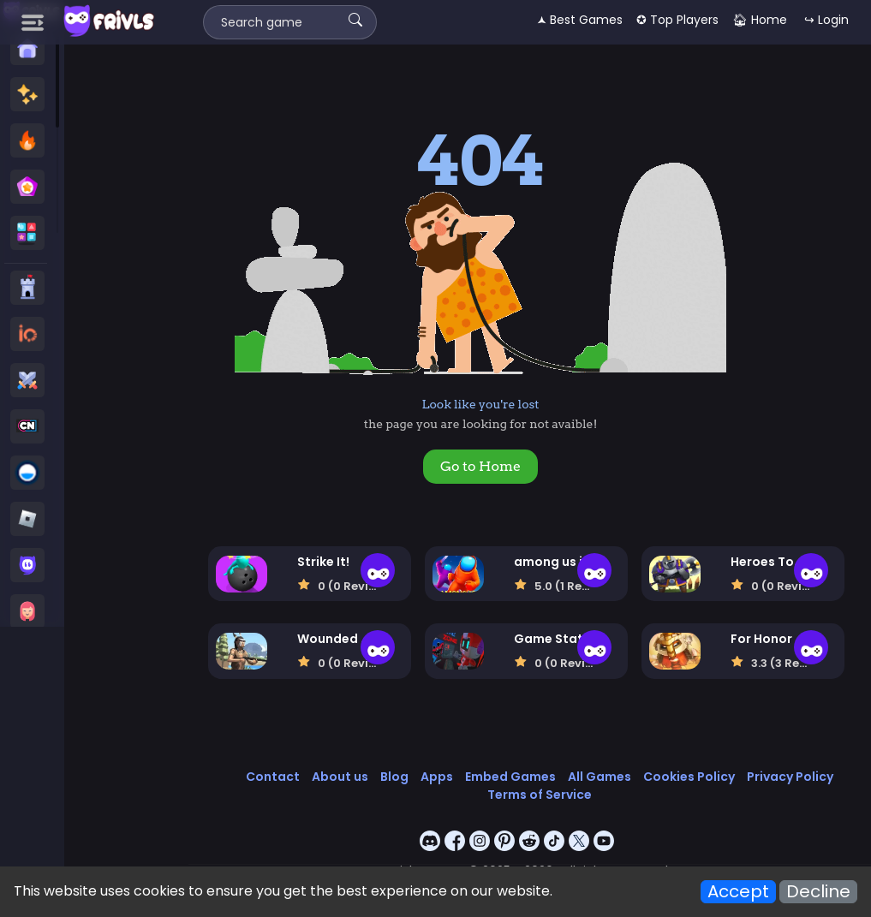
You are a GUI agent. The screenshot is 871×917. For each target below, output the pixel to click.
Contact (273, 776)
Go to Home (480, 466)
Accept (738, 891)
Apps (437, 776)
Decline (818, 891)
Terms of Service (539, 794)
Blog (394, 776)
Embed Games (510, 776)
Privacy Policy (790, 776)
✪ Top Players (677, 19)
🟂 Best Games (580, 19)
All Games (599, 776)
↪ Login (826, 19)
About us (340, 776)
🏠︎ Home (759, 19)
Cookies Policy (689, 776)
